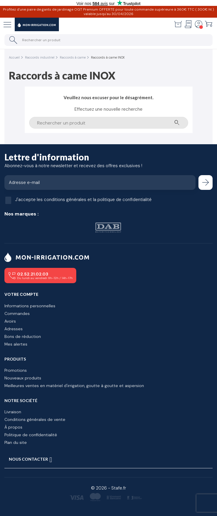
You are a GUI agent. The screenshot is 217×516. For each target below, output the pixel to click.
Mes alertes (15, 344)
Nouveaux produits (22, 378)
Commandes (17, 313)
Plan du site (15, 442)
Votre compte (21, 294)
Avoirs (10, 321)
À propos (13, 427)
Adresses (13, 328)
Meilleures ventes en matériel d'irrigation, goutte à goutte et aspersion (74, 385)
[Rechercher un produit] (108, 40)
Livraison (12, 411)
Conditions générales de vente (34, 419)
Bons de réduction (22, 336)
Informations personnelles (29, 305)
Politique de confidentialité (30, 434)
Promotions (15, 370)
